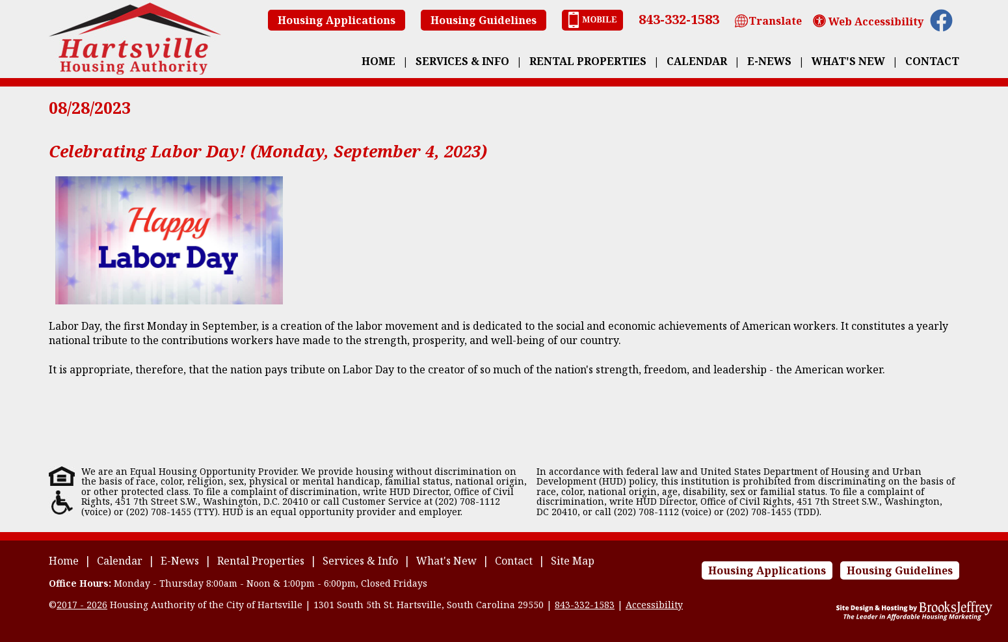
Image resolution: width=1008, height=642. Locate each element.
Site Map (572, 561)
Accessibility (654, 604)
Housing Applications (336, 20)
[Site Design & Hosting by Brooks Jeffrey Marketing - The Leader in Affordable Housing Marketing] (914, 617)
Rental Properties (587, 61)
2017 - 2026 (82, 604)
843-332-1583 (679, 19)
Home (378, 61)
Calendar (697, 61)
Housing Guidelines (484, 20)
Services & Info (462, 61)
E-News (769, 61)
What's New (848, 61)
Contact (932, 61)
